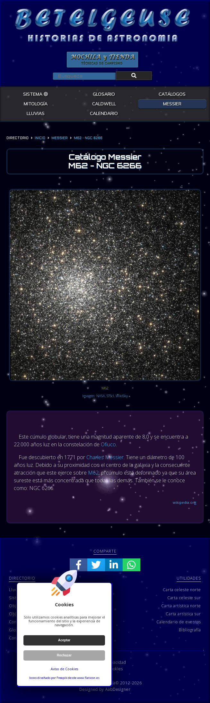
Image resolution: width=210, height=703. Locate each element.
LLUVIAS (36, 113)
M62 (93, 472)
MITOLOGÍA (36, 104)
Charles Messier (105, 457)
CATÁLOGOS (172, 94)
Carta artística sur (183, 614)
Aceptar (64, 640)
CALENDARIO (104, 113)
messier (59, 138)
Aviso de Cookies (64, 669)
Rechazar (64, 655)
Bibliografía (190, 630)
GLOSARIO (104, 94)
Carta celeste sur (184, 598)
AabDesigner (118, 689)
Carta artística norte (181, 606)
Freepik (62, 678)
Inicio (40, 138)
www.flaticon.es (88, 678)
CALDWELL (104, 104)
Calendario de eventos (178, 622)
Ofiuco (108, 444)
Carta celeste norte (182, 589)
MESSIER (172, 104)
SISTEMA (35, 94)
